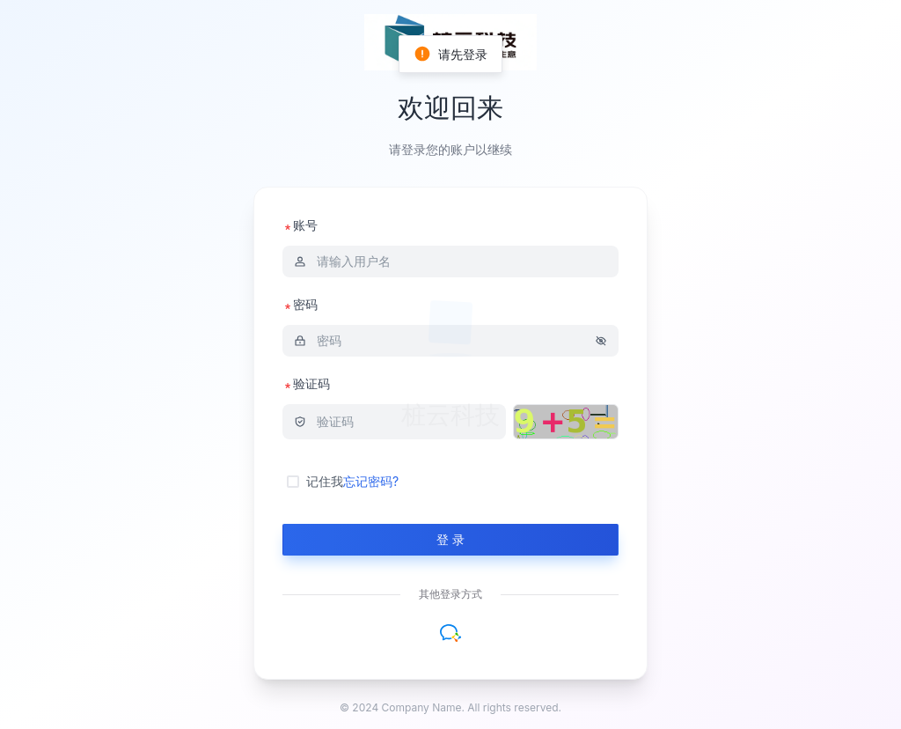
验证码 (306, 383)
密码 (300, 304)
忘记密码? (371, 481)
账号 (300, 224)
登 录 (450, 539)
